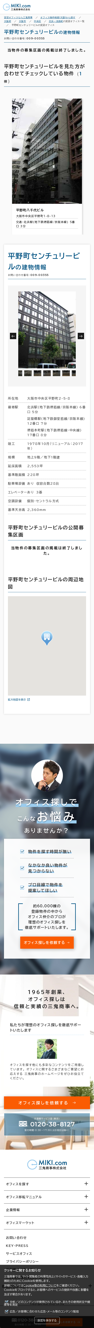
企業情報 (13, 1210)
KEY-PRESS (17, 1245)
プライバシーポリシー (22, 1261)
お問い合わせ (16, 1237)
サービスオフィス (19, 1253)
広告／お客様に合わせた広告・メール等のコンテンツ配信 (44, 1311)
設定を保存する (47, 1320)
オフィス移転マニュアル (24, 1197)
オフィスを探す (17, 1184)
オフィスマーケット (20, 1222)
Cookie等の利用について (39, 1285)
